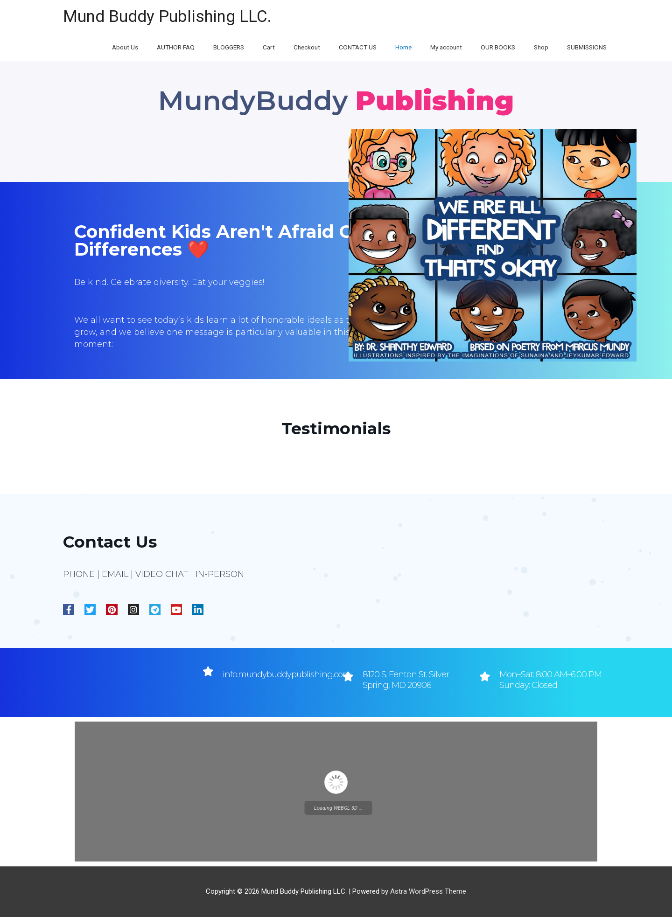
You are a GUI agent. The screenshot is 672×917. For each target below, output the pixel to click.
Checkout (317, 47)
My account (452, 47)
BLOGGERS (245, 47)
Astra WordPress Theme (428, 891)
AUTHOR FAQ (193, 47)
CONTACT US (367, 47)
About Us (144, 47)
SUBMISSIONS (587, 47)
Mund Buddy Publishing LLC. (167, 16)
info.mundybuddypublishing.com (287, 674)
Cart (282, 47)
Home (411, 47)
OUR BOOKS (502, 47)
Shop (543, 47)
